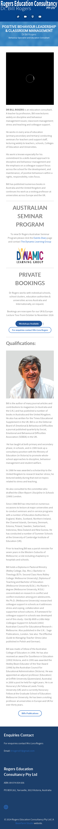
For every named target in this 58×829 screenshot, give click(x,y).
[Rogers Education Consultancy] (29, 5)
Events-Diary (40, 238)
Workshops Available (29, 323)
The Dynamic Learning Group (36, 241)
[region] (29, 34)
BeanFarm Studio (24, 823)
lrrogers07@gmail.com (22, 750)
